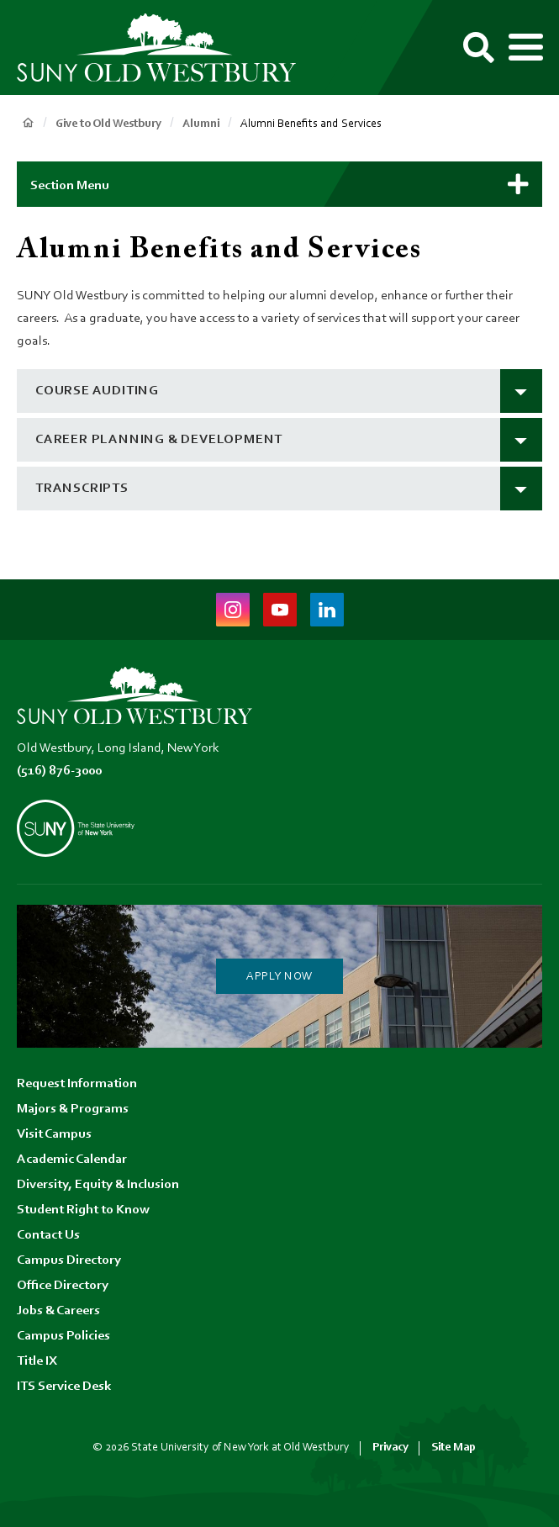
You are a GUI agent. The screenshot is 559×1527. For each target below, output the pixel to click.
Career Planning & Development (158, 439)
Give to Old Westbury (108, 124)
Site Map (453, 1447)
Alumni (200, 124)
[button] (279, 184)
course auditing (97, 391)
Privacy (390, 1447)
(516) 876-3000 (59, 771)
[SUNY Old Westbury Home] (164, 48)
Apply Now (279, 977)
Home (28, 123)
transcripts (82, 488)
